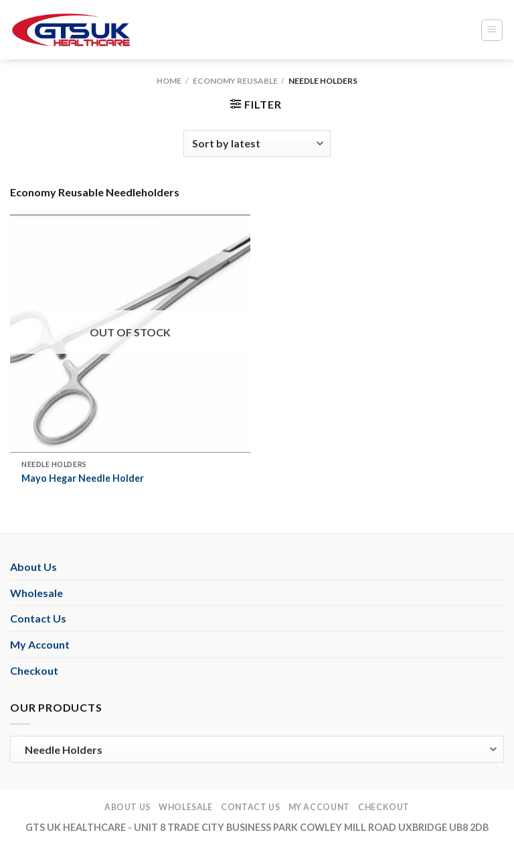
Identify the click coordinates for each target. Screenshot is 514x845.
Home (169, 81)
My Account (40, 644)
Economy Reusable (235, 81)
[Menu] (492, 30)
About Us (33, 566)
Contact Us (38, 618)
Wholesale (36, 592)
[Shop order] (257, 143)
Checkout (34, 670)
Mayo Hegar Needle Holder (82, 478)
